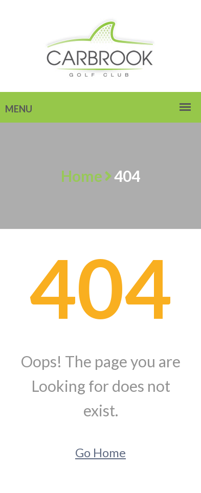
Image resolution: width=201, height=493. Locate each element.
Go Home (100, 452)
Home (81, 176)
